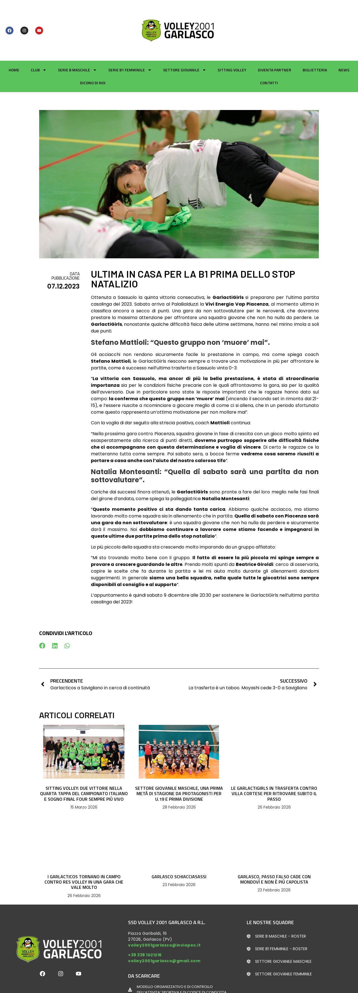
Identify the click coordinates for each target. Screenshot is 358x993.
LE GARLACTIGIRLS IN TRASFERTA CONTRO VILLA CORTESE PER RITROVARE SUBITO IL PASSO (274, 767)
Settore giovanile (184, 43)
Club (38, 43)
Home (14, 43)
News (343, 43)
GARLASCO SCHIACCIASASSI (179, 850)
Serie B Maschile (77, 43)
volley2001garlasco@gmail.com (164, 934)
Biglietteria (315, 43)
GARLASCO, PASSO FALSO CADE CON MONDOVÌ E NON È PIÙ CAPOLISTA (274, 853)
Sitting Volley (232, 43)
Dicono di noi (92, 56)
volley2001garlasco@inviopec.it (164, 918)
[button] (42, 619)
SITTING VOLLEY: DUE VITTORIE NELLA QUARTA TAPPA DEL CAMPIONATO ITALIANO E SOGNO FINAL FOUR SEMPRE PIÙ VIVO (84, 767)
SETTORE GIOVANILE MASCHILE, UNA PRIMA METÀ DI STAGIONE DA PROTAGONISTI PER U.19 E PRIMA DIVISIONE (179, 767)
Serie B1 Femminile (130, 43)
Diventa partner (274, 43)
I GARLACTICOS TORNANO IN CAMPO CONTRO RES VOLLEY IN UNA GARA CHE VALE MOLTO (83, 855)
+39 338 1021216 (145, 928)
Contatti (269, 56)
